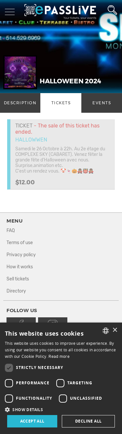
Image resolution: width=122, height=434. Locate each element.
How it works (20, 267)
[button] (61, 409)
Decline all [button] (88, 421)
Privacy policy (21, 255)
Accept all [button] (32, 421)
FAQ (11, 230)
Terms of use (20, 242)
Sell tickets (18, 279)
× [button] (114, 330)
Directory (16, 291)
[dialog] (61, 378)
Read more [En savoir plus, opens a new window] (59, 356)
